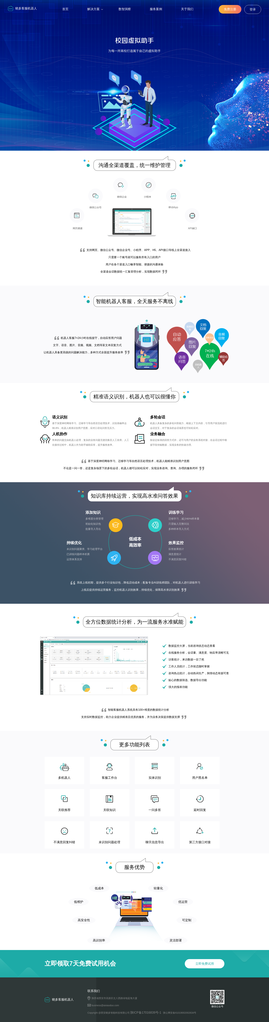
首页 (65, 9)
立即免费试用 (137, 87)
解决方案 (93, 9)
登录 (253, 9)
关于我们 (187, 9)
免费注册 (230, 9)
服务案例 (156, 9)
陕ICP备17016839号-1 (145, 1012)
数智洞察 (125, 9)
